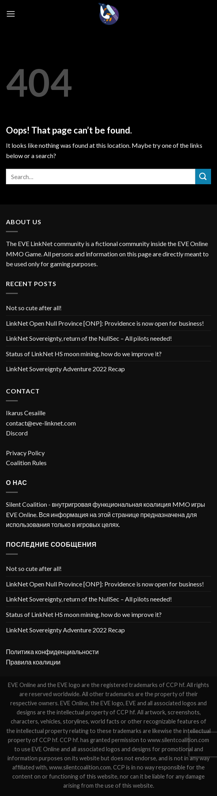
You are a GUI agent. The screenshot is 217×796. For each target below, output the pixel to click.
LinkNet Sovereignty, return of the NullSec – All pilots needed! (89, 338)
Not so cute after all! (34, 307)
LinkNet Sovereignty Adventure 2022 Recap (65, 368)
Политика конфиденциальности (52, 651)
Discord (17, 433)
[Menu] (10, 13)
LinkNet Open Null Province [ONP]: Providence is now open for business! (105, 323)
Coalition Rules (26, 462)
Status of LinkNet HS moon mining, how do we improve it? (84, 353)
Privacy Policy (25, 452)
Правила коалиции (33, 662)
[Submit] (203, 176)
